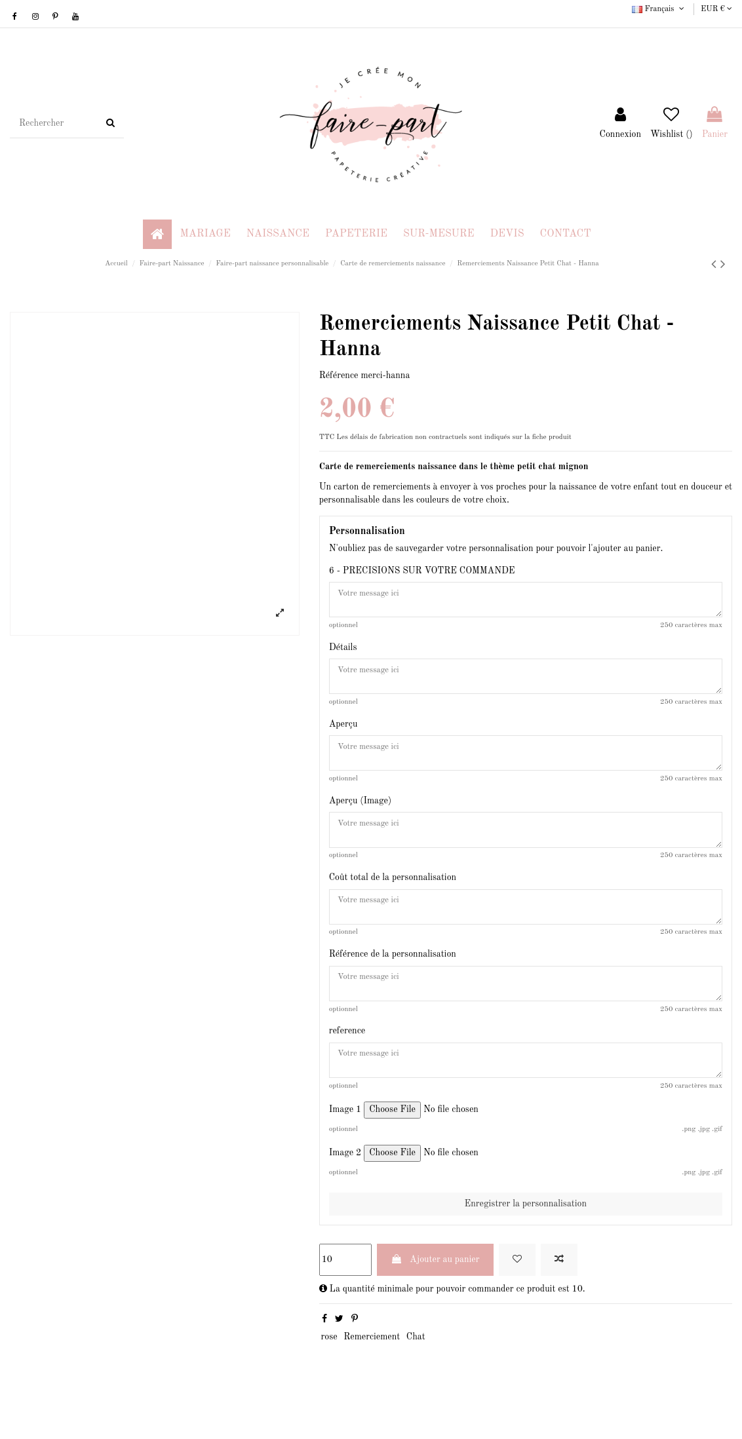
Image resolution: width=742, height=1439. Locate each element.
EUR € (716, 9)
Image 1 (345, 1140)
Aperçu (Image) (360, 813)
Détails (343, 651)
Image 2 (345, 1183)
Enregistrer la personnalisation (526, 1234)
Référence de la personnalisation (392, 975)
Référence (339, 375)
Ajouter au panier (435, 1290)
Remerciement (371, 1367)
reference (347, 1057)
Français (659, 9)
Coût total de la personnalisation (393, 895)
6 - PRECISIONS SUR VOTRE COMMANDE (422, 570)
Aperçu (343, 732)
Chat (415, 1367)
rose (329, 1367)
